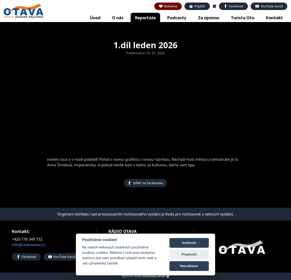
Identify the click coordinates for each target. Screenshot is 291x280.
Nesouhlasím (189, 266)
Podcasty (176, 17)
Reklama (168, 6)
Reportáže (145, 17)
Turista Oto (242, 17)
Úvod (95, 17)
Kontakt (274, 17)
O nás (117, 17)
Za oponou (208, 17)
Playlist (197, 6)
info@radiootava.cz (28, 244)
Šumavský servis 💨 (156, 276)
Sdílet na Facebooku (145, 183)
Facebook (233, 6)
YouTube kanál (269, 6)
